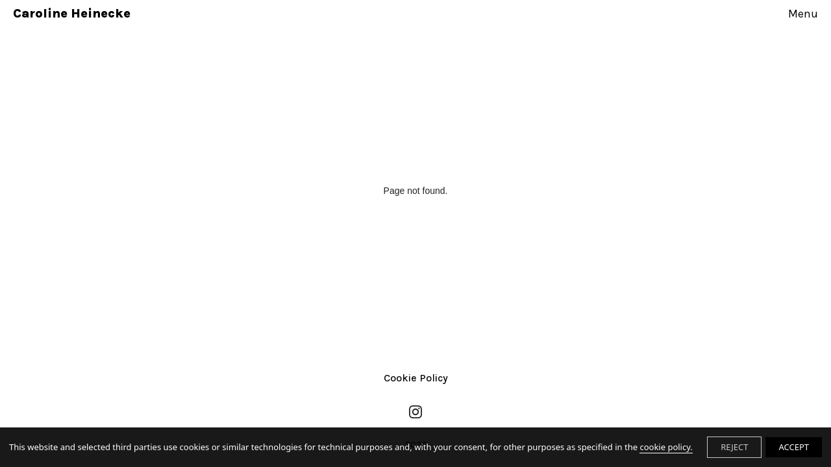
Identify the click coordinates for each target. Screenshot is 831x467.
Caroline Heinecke (71, 13)
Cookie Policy (416, 378)
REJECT (734, 447)
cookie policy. (665, 447)
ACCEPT (793, 447)
